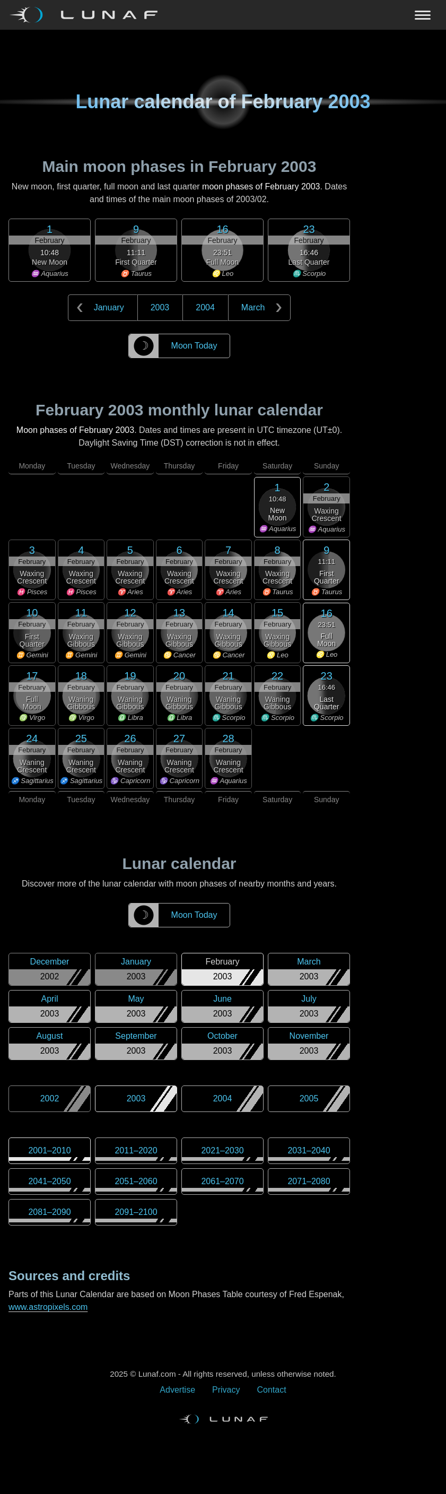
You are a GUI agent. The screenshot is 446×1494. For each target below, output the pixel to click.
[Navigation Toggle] (223, 15)
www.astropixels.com (48, 1306)
